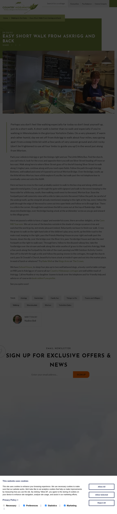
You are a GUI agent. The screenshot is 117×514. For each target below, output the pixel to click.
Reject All (102, 503)
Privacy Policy (10, 500)
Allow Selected (101, 495)
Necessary (9, 506)
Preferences (30, 506)
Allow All (101, 487)
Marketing (70, 506)
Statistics (51, 506)
